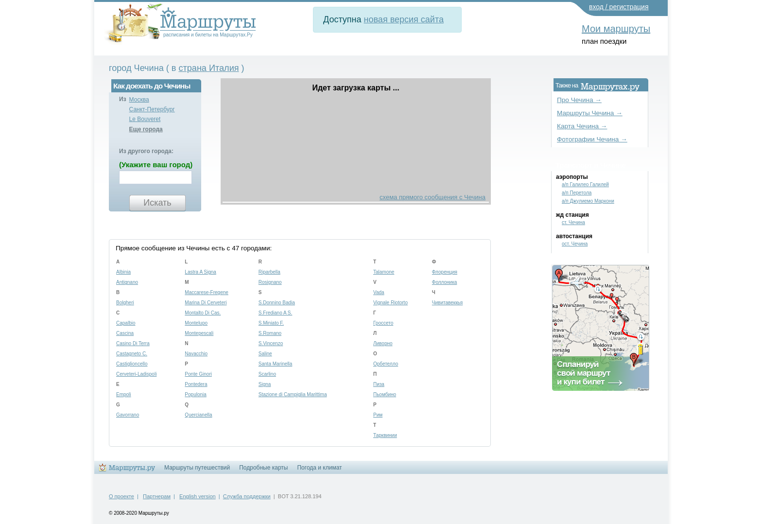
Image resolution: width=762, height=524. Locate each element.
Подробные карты (263, 467)
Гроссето (383, 323)
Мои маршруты (616, 28)
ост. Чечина (575, 243)
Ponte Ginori (198, 374)
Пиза (378, 384)
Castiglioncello (131, 364)
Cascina (125, 333)
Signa (265, 384)
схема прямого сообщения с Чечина (432, 197)
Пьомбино (384, 394)
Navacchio (196, 353)
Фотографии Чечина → (592, 139)
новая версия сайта (404, 19)
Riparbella (269, 272)
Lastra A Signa (200, 272)
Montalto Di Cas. (203, 312)
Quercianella (198, 415)
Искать (157, 203)
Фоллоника (444, 282)
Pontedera (196, 384)
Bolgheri (125, 302)
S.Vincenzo (271, 343)
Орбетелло (385, 364)
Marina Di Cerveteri (205, 302)
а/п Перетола (576, 192)
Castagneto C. (131, 353)
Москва (139, 99)
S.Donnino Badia (277, 302)
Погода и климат (319, 467)
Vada (378, 292)
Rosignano (270, 282)
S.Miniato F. (271, 323)
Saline (265, 353)
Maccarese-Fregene (206, 292)
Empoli (123, 394)
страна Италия (208, 68)
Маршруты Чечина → (590, 113)
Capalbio (125, 323)
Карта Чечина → (582, 126)
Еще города (146, 129)
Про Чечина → (579, 100)
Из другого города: (146, 151)
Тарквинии (385, 435)
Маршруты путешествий (197, 467)
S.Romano (270, 333)
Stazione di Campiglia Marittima (293, 394)
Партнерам (157, 496)
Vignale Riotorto (390, 302)
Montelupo (196, 323)
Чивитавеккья (447, 302)
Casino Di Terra (133, 343)
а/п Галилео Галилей (585, 184)
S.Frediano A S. (276, 312)
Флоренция (444, 272)
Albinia (123, 272)
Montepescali (199, 333)
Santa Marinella (275, 364)
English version (197, 496)
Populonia (195, 394)
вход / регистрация (619, 7)
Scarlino (267, 374)
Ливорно (383, 343)
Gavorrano (127, 415)
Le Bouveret (145, 119)
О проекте (121, 496)
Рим (377, 415)
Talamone (383, 272)
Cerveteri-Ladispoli (136, 374)
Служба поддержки (247, 496)
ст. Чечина (573, 222)
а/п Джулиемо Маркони (588, 201)
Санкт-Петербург (152, 109)
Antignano (127, 282)
